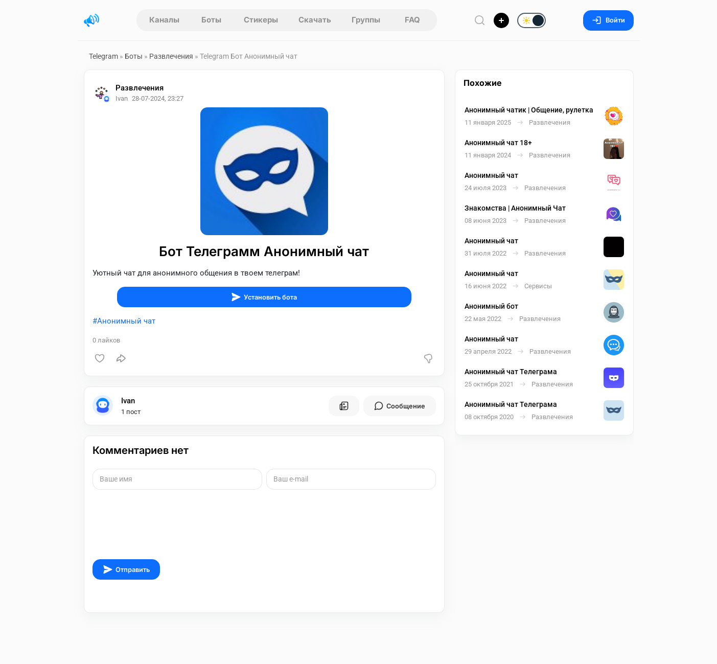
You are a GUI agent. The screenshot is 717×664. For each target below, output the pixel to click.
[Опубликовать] (501, 20)
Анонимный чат (126, 321)
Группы (366, 20)
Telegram (103, 56)
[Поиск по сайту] (479, 20)
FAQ (412, 20)
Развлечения (171, 56)
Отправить (126, 569)
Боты (211, 20)
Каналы (164, 20)
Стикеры (261, 20)
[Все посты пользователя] (344, 406)
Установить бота (264, 297)
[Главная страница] (91, 20)
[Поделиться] (121, 358)
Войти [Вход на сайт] (608, 20)
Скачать (314, 20)
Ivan (128, 400)
